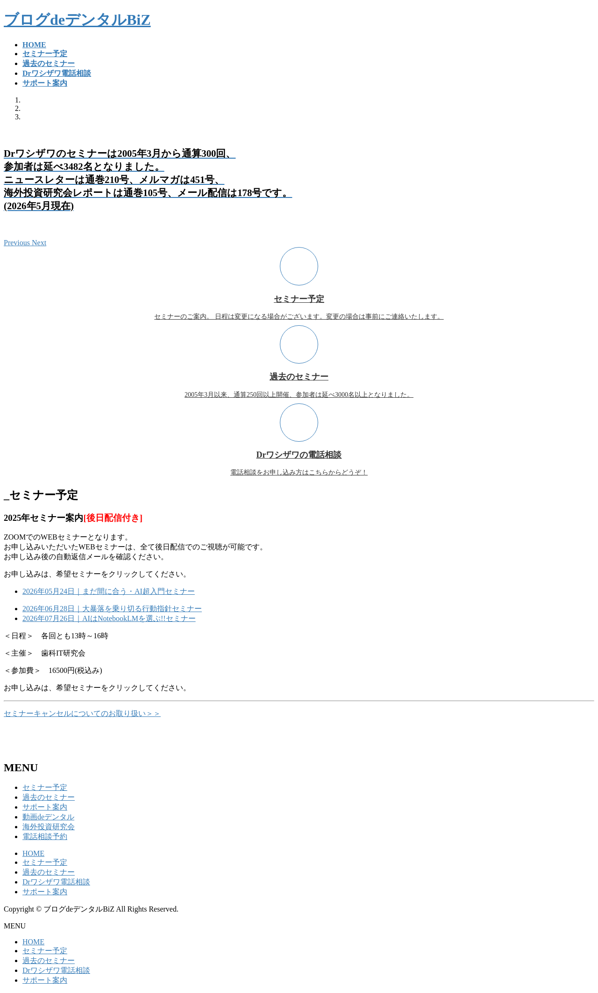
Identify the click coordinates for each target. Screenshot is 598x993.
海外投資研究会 (48, 827)
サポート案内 (44, 807)
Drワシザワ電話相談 (56, 882)
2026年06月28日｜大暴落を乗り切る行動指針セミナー (112, 609)
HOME (33, 853)
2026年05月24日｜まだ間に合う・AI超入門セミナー (108, 591)
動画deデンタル (48, 817)
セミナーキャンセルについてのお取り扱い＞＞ (82, 713)
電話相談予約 (44, 836)
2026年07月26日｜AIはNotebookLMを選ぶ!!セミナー (109, 618)
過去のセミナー (48, 797)
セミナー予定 (44, 787)
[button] (18, 243)
